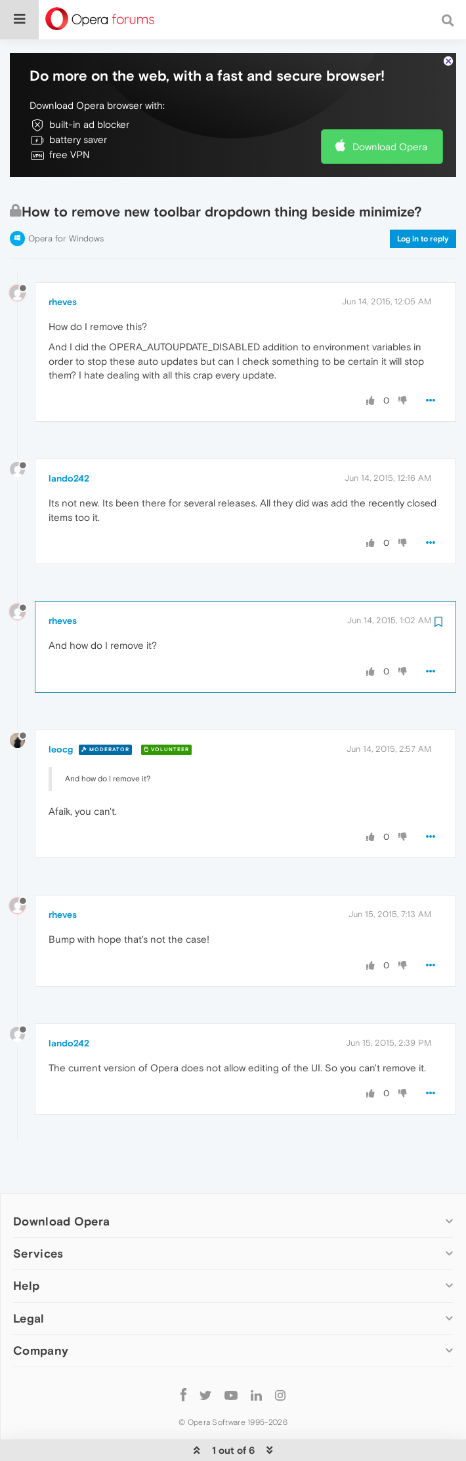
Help (26, 1245)
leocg (61, 709)
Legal (29, 1278)
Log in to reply (423, 198)
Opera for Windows (66, 198)
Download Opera (389, 106)
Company (40, 1310)
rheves (63, 262)
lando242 (69, 438)
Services (38, 1213)
